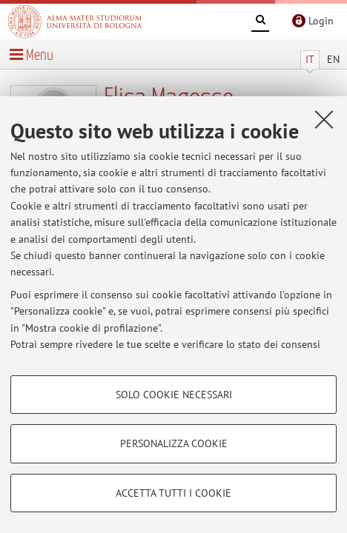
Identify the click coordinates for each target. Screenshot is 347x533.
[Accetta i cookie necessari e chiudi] (324, 119)
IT (309, 59)
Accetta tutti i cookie (173, 493)
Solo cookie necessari (174, 394)
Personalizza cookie (174, 443)
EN (333, 59)
